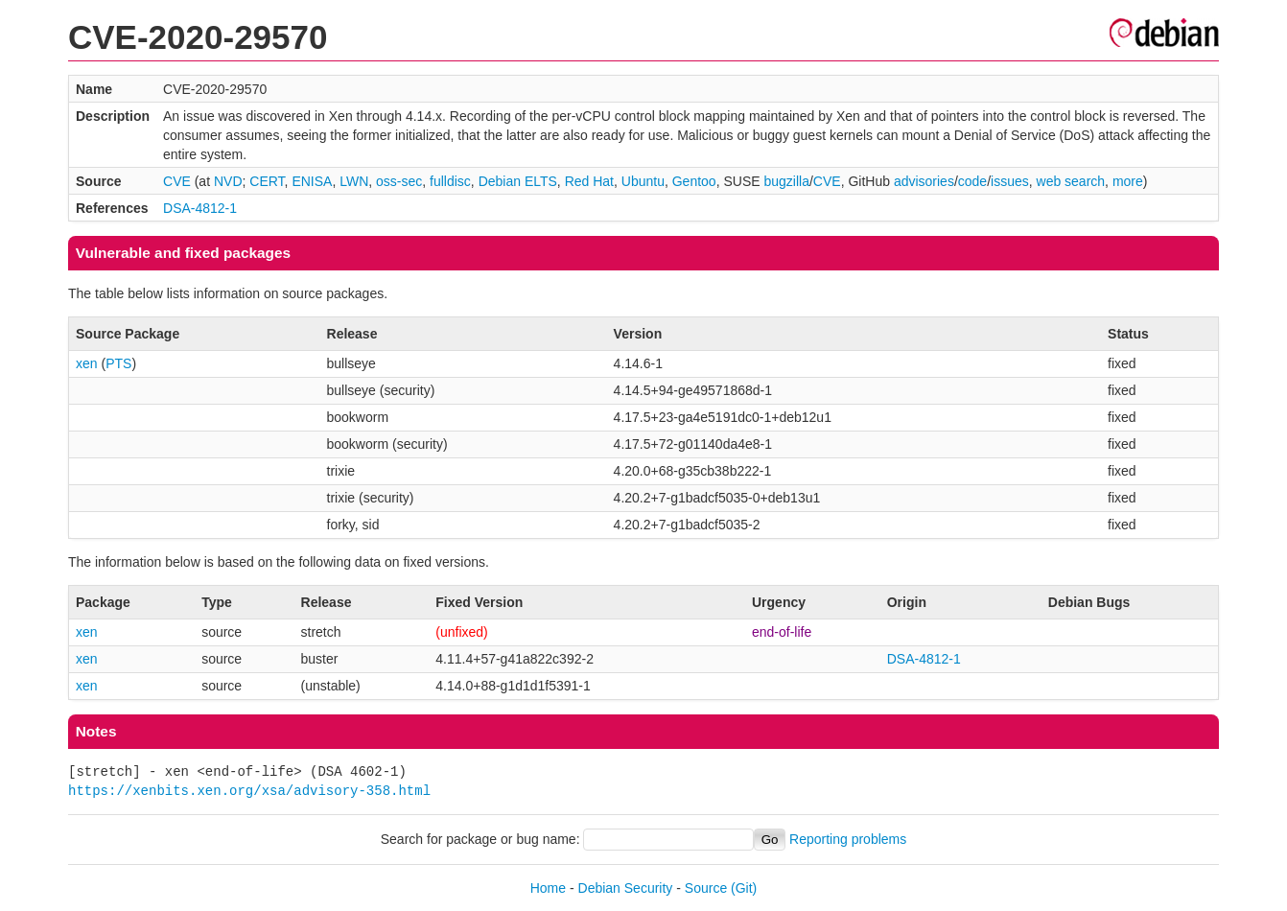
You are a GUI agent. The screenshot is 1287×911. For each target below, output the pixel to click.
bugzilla (785, 181)
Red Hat (589, 181)
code (972, 181)
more (1127, 181)
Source (706, 888)
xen (87, 363)
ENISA (312, 181)
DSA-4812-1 (200, 208)
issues (1010, 181)
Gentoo (694, 181)
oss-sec (399, 181)
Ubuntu (643, 181)
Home (548, 888)
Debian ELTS (518, 181)
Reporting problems (847, 839)
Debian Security (625, 888)
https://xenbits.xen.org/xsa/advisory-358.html (249, 791)
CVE (177, 181)
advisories (924, 181)
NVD (228, 181)
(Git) (744, 888)
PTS (118, 363)
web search (1071, 181)
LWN (353, 181)
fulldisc (450, 181)
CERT (266, 181)
